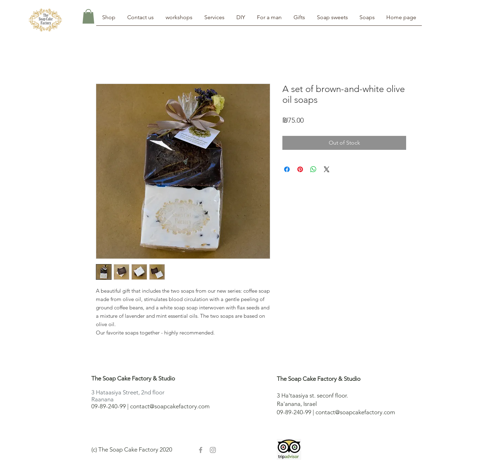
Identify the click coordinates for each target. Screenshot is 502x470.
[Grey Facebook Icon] (201, 450)
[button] (88, 16)
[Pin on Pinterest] (300, 169)
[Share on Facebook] (287, 169)
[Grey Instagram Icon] (213, 450)
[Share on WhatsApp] (313, 169)
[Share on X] (326, 169)
